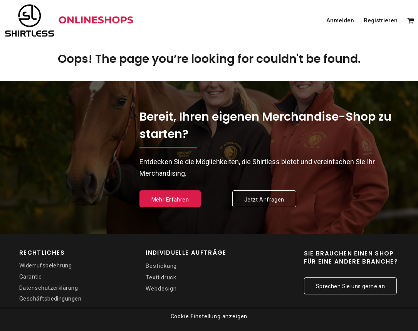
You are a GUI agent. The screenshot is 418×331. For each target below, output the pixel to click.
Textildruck (161, 277)
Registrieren (381, 20)
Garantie (30, 276)
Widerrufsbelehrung (45, 265)
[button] (410, 20)
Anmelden (340, 20)
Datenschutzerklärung (48, 287)
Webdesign (161, 288)
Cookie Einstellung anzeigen (209, 316)
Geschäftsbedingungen (50, 298)
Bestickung (161, 265)
